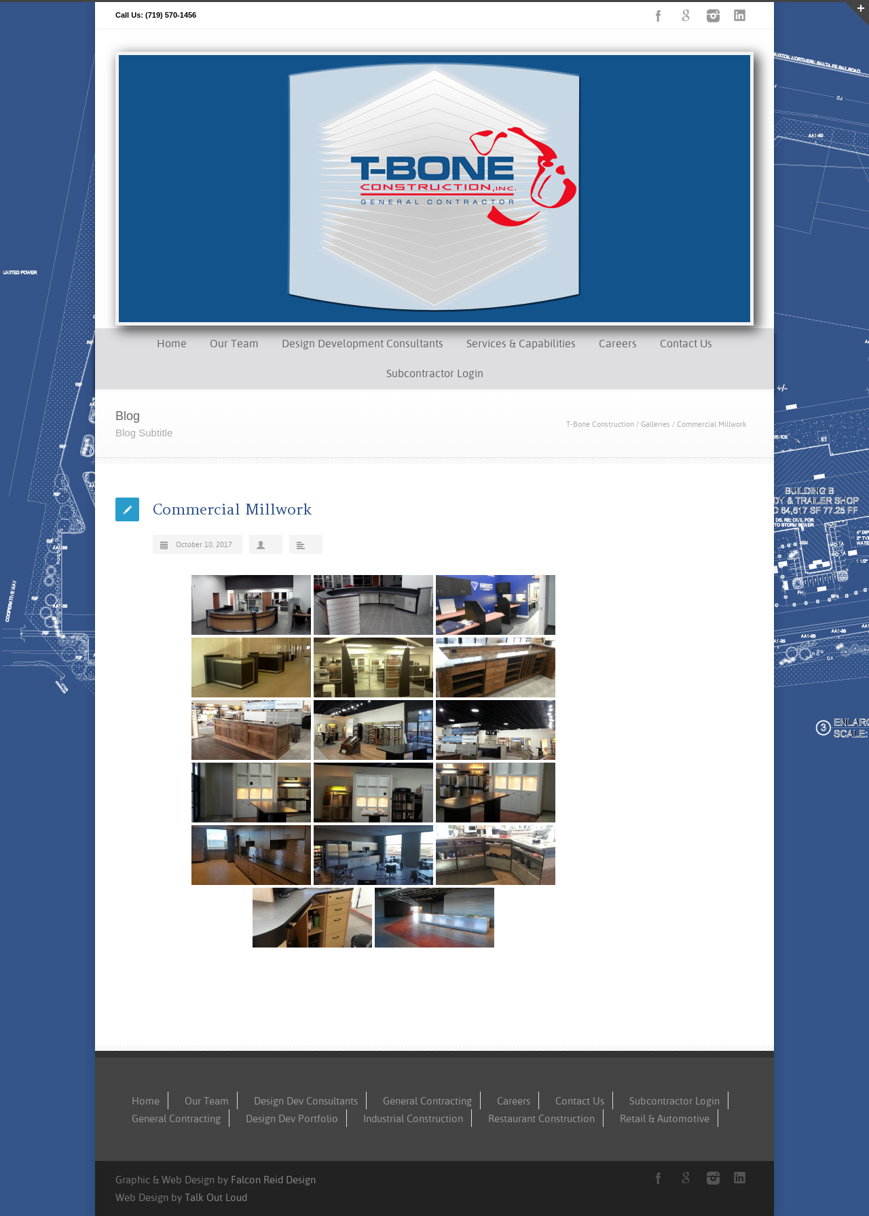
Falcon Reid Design (273, 1179)
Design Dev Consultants (306, 1100)
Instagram (712, 15)
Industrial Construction (413, 1118)
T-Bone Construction (600, 424)
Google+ (685, 15)
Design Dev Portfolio (292, 1118)
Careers (618, 343)
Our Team (234, 343)
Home (172, 343)
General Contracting (427, 1100)
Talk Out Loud (216, 1197)
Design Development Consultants (362, 343)
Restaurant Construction (541, 1118)
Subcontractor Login (434, 373)
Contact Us (686, 343)
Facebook (658, 15)
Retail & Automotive (664, 1118)
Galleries (655, 424)
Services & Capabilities (521, 343)
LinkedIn (740, 15)
